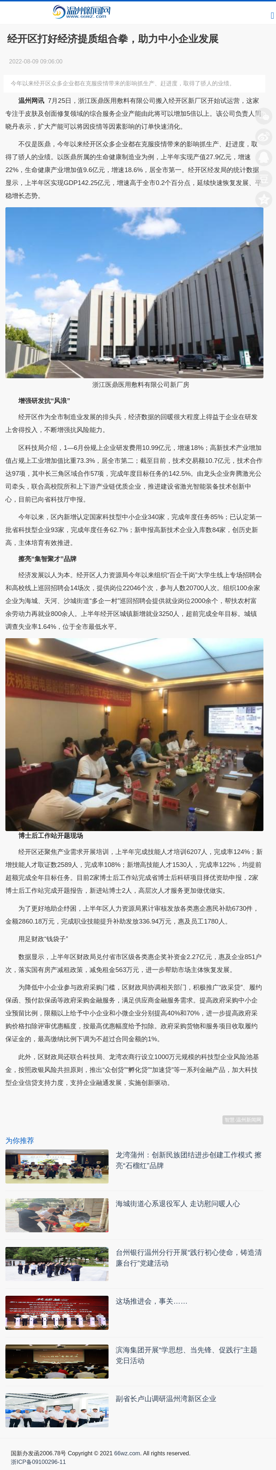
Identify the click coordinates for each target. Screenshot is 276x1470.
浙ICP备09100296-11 (38, 1462)
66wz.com (127, 1453)
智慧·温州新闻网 (243, 1120)
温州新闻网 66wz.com (69, 1100)
